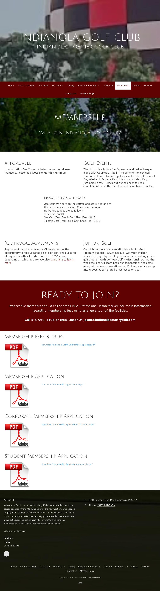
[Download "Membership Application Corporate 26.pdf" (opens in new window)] (22, 435)
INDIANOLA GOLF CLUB (80, 37)
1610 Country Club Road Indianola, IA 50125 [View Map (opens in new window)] (113, 499)
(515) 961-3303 (106, 505)
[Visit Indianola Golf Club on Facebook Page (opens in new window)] (6, 554)
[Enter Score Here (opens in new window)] (26, 86)
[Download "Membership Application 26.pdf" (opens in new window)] (22, 395)
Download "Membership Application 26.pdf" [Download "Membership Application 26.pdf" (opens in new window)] (63, 384)
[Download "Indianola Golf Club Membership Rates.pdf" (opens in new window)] (22, 355)
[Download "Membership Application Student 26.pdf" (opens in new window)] (22, 475)
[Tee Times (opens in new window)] (43, 86)
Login (80, 582)
